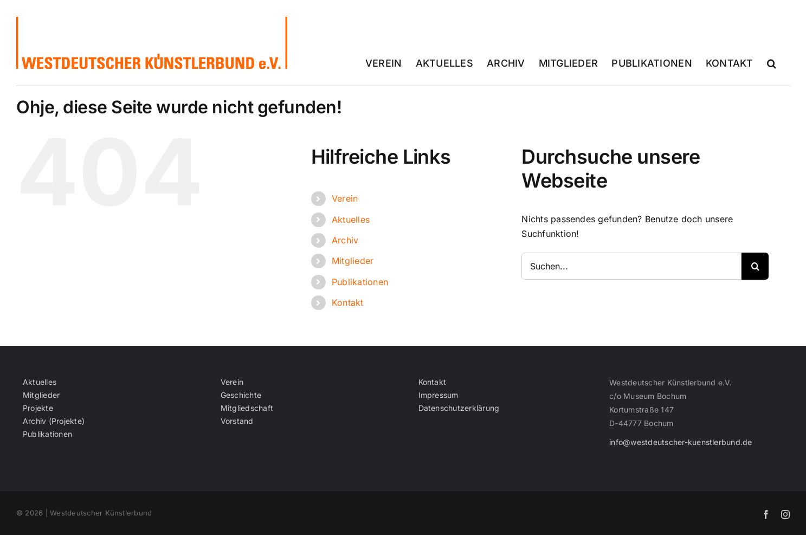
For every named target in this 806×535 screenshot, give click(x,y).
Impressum (438, 395)
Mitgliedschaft (247, 408)
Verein (345, 198)
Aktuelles (351, 219)
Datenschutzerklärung (459, 408)
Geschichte (241, 395)
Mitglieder (352, 260)
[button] (771, 63)
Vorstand (237, 421)
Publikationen (360, 281)
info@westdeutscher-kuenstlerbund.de (680, 442)
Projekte (38, 408)
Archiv (345, 240)
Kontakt (348, 302)
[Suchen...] (631, 266)
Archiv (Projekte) (54, 421)
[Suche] (755, 266)
